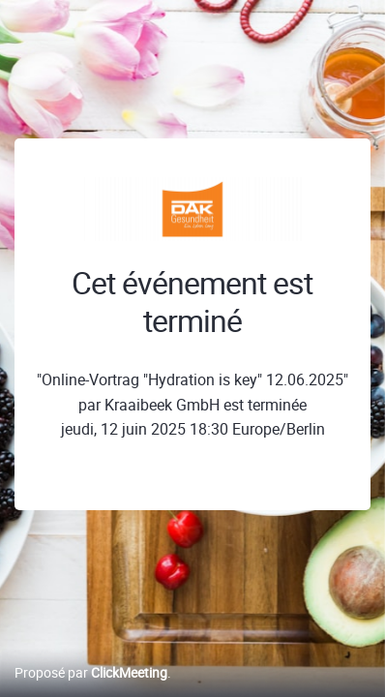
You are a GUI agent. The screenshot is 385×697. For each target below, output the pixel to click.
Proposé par (91, 672)
